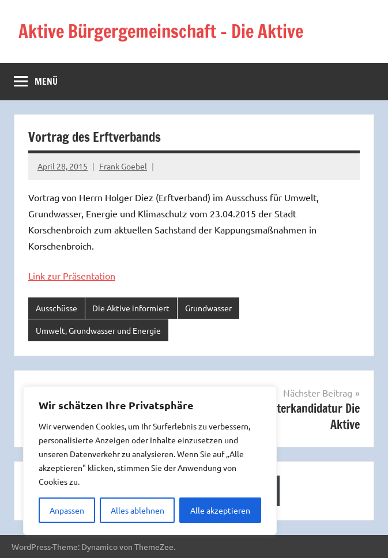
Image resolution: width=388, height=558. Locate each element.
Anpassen (67, 510)
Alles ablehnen (137, 510)
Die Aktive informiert (130, 308)
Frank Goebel (123, 166)
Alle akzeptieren (220, 510)
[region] (150, 460)
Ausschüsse (56, 308)
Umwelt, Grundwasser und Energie (98, 330)
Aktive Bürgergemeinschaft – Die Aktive (170, 31)
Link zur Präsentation (71, 275)
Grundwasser (208, 308)
